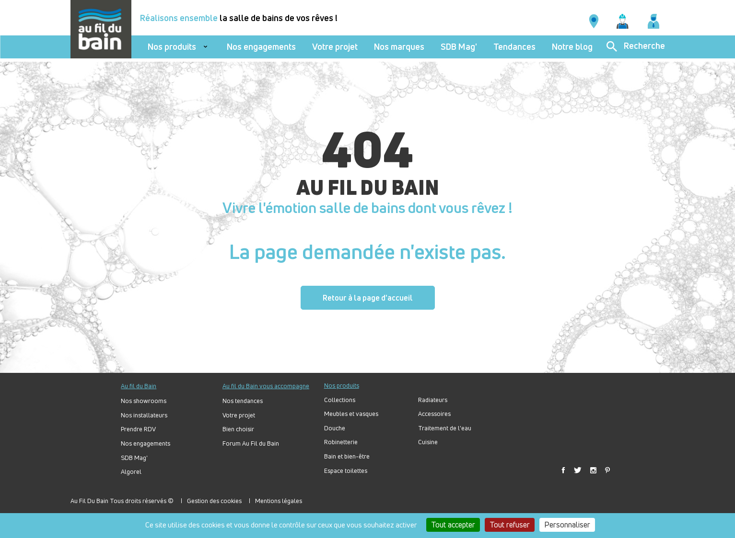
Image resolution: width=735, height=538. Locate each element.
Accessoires (434, 414)
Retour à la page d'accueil (368, 297)
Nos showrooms (143, 401)
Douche (334, 428)
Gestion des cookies (214, 500)
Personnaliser (567, 524)
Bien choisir (238, 429)
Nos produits (172, 46)
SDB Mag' (459, 46)
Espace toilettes (345, 471)
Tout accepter (453, 524)
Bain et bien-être (347, 456)
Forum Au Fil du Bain (250, 443)
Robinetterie (341, 442)
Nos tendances (242, 401)
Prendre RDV (138, 429)
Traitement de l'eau (444, 428)
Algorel (131, 472)
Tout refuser (510, 524)
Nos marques (399, 46)
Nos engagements (261, 46)
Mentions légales (278, 500)
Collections (339, 400)
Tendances (514, 46)
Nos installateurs (144, 415)
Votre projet (335, 46)
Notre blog (572, 46)
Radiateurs (432, 400)
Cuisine (428, 442)
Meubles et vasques (351, 414)
